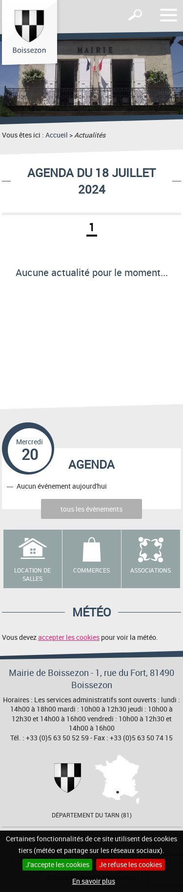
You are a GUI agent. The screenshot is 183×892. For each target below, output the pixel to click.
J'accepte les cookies (57, 864)
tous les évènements (91, 509)
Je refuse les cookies (130, 864)
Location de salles (32, 574)
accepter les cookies (69, 637)
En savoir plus (93, 881)
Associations (150, 570)
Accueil (56, 134)
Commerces (91, 570)
